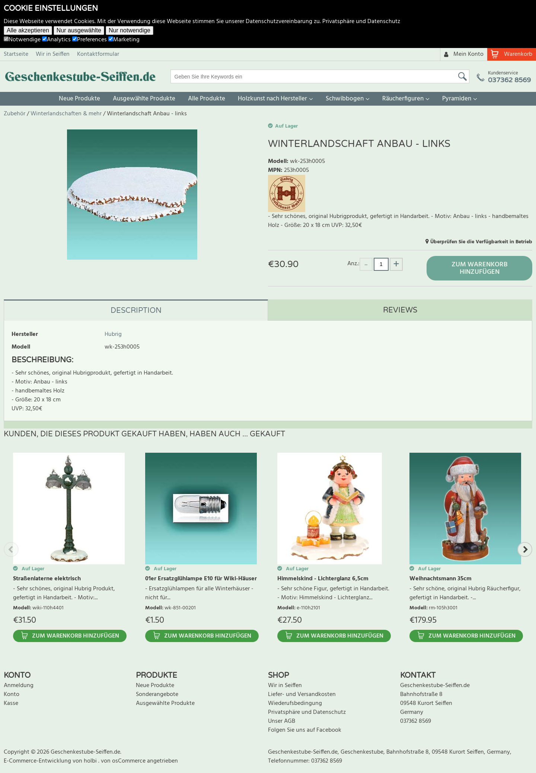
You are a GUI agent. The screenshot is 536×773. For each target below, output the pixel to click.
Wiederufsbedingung (295, 703)
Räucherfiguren (403, 99)
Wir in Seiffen (53, 54)
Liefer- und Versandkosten (302, 694)
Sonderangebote (157, 694)
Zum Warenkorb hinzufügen (480, 268)
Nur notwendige (129, 30)
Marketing (124, 40)
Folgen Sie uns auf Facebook (304, 730)
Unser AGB (281, 721)
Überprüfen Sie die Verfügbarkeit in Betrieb (481, 242)
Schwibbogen (345, 99)
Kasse (11, 703)
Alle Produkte (206, 99)
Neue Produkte (79, 99)
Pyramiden (456, 99)
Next (524, 549)
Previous (11, 549)
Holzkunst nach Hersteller (272, 99)
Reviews (400, 310)
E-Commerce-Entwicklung (38, 761)
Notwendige (22, 40)
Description (136, 310)
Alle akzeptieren (28, 30)
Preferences (89, 40)
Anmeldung (19, 685)
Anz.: (353, 263)
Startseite (16, 54)
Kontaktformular (98, 54)
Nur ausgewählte (79, 30)
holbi (91, 761)
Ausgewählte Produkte (144, 99)
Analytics (56, 40)
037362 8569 (415, 721)
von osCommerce (124, 761)
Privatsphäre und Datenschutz (361, 21)
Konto (11, 694)
